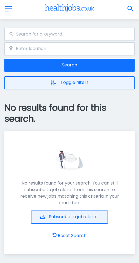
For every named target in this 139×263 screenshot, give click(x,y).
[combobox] (69, 34)
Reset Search (69, 235)
